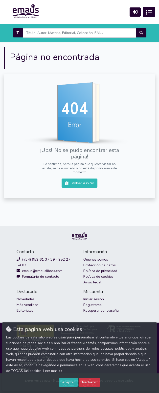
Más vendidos (28, 304)
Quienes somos (95, 259)
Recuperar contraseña (101, 310)
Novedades (26, 299)
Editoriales (25, 310)
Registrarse (92, 304)
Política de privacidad (100, 270)
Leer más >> (53, 370)
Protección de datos (99, 265)
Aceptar (68, 382)
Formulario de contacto (38, 276)
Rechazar (89, 382)
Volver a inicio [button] (79, 183)
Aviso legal (92, 282)
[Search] (79, 32)
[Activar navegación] (149, 12)
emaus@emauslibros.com (40, 270)
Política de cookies (98, 276)
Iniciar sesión (93, 299)
